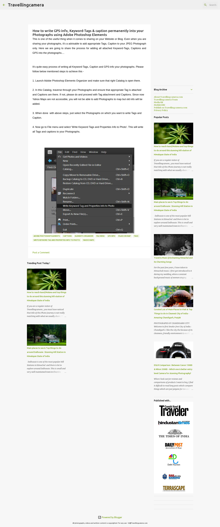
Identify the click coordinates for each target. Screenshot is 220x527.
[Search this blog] (203, 5)
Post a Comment (41, 252)
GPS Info (111, 236)
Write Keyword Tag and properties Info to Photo (57, 240)
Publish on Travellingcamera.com (170, 107)
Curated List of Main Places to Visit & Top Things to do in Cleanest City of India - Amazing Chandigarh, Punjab (173, 313)
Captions (67, 236)
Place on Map (124, 236)
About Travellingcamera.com (168, 97)
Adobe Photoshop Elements (47, 236)
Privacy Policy (161, 110)
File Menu (100, 236)
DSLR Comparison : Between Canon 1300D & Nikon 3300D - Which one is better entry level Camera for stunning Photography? (173, 369)
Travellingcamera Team (166, 99)
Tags (136, 236)
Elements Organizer (84, 236)
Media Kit (158, 102)
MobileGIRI (159, 105)
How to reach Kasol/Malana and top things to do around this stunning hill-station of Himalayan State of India (46, 296)
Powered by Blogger (110, 517)
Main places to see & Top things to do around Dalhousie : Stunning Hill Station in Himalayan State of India (46, 352)
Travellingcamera (26, 4)
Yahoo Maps (88, 240)
